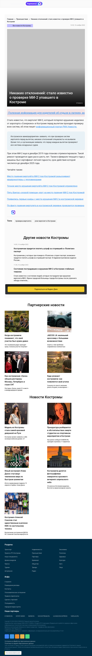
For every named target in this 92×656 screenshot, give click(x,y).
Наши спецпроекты (11, 557)
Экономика (63, 549)
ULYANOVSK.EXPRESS (60, 616)
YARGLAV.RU (75, 616)
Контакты (8, 589)
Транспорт (8, 549)
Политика (62, 553)
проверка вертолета (23, 221)
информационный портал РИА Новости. (56, 126)
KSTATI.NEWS (20, 616)
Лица (61, 567)
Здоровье (62, 557)
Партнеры (35, 557)
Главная (10, 19)
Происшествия (22, 19)
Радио (34, 571)
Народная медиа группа (13, 607)
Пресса (7, 564)
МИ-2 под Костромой (73, 192)
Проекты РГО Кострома (12, 553)
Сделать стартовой (11, 600)
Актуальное (8, 571)
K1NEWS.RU (9, 616)
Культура (62, 560)
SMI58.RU (31, 616)
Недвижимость (37, 549)
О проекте (8, 582)
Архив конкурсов (10, 560)
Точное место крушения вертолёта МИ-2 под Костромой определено (42, 186)
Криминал (35, 560)
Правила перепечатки (12, 596)
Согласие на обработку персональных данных (20, 641)
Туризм (7, 567)
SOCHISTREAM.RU (44, 616)
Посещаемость (10, 603)
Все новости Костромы (22, 26)
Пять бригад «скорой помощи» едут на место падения (34, 192)
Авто (60, 564)
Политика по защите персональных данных (19, 643)
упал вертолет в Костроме (45, 221)
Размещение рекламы (12, 585)
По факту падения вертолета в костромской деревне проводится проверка (45, 205)
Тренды (34, 567)
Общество (35, 564)
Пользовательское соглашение (15, 592)
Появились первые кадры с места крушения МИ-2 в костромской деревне (45, 199)
